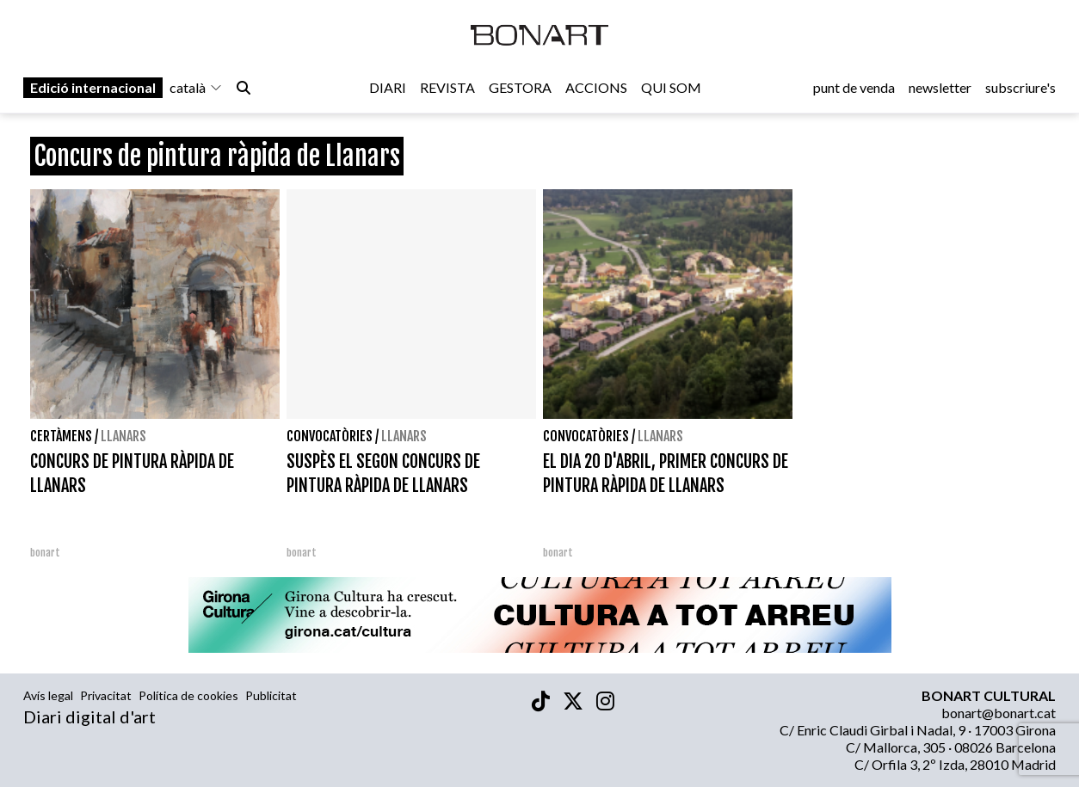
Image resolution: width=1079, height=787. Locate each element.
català (196, 87)
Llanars (123, 436)
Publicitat (271, 695)
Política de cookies (188, 695)
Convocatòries (330, 436)
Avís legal (48, 695)
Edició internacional (93, 87)
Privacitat (106, 695)
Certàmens (61, 436)
